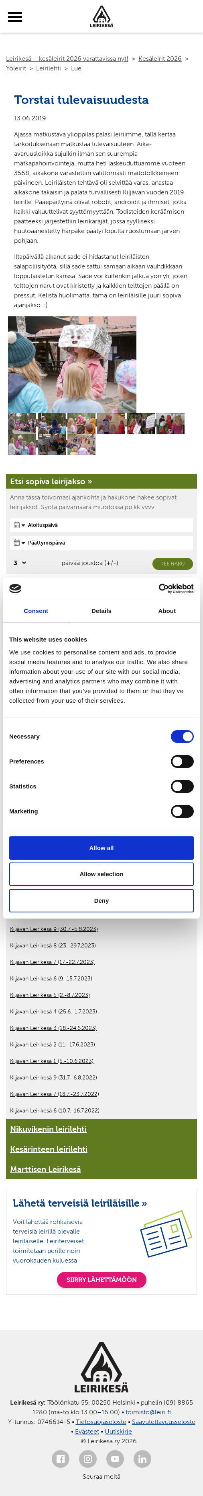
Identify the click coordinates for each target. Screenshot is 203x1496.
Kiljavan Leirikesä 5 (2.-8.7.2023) (50, 995)
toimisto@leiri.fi (148, 1412)
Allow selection (101, 874)
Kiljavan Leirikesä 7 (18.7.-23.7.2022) (54, 1094)
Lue (76, 68)
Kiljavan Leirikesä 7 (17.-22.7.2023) (52, 962)
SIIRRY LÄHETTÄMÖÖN (102, 1279)
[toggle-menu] (15, 17)
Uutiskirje (118, 1431)
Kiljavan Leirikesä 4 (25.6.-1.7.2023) (53, 1011)
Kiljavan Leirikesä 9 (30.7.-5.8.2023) (54, 929)
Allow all (101, 847)
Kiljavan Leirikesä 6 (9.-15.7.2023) (51, 978)
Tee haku (172, 564)
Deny (101, 900)
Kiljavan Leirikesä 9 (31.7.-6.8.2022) (53, 1077)
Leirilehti (48, 68)
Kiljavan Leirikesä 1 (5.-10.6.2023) (51, 1061)
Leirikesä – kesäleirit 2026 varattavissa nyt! (67, 58)
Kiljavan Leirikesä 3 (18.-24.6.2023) (53, 1028)
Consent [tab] (36, 610)
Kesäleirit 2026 (160, 58)
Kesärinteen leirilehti (48, 1149)
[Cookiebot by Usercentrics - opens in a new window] (159, 589)
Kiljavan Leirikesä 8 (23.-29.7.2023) (53, 945)
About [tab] (167, 610)
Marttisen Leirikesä (45, 1169)
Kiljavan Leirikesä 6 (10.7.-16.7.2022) (54, 1110)
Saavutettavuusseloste (163, 1422)
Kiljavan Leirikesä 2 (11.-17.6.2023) (52, 1044)
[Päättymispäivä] (101, 543)
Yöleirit (16, 68)
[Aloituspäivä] (101, 525)
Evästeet (87, 1431)
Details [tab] (101, 610)
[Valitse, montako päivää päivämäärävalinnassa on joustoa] (18, 563)
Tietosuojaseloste (101, 1422)
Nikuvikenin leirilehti (48, 1129)
